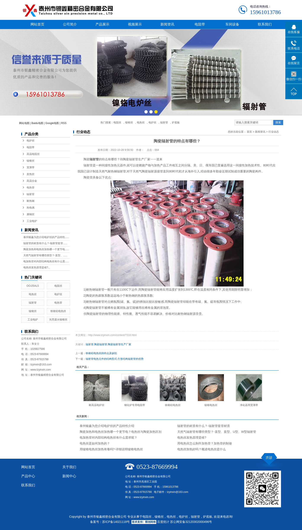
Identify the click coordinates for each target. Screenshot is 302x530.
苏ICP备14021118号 (116, 522)
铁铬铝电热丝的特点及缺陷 (101, 353)
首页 (249, 131)
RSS (63, 123)
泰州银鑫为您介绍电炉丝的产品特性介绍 (107, 426)
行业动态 (273, 131)
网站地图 (24, 123)
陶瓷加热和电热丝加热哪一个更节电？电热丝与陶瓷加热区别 (120, 431)
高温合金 (32, 180)
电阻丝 (117, 122)
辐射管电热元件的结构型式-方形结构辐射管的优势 (115, 358)
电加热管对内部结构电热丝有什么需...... (46, 261)
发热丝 (30, 174)
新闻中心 (69, 476)
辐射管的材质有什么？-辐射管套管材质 (203, 426)
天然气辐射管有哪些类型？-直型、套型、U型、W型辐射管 (216, 431)
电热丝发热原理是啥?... (36, 267)
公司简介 (70, 24)
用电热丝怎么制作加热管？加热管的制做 (204, 443)
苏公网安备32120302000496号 (191, 522)
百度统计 (163, 522)
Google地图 (52, 123)
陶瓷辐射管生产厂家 (119, 344)
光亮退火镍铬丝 (58, 319)
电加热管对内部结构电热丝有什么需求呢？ (108, 437)
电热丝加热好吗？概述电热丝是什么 (201, 449)
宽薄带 (30, 167)
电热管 (30, 187)
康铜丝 (30, 214)
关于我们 (69, 467)
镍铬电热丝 (210, 405)
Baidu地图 (37, 123)
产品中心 (28, 476)
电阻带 (200, 24)
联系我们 (265, 24)
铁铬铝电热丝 (58, 311)
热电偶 (30, 207)
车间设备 (232, 24)
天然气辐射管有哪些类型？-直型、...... (45, 255)
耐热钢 (30, 200)
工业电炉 (32, 221)
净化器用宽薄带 (249, 405)
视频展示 (135, 24)
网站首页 (37, 24)
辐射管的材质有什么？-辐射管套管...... (45, 243)
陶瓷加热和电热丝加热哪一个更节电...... (46, 249)
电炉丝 (152, 122)
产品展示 (102, 24)
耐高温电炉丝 (96, 405)
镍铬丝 (129, 122)
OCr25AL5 (33, 285)
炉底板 (176, 122)
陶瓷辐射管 (100, 344)
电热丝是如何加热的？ (95, 443)
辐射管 (164, 122)
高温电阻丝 (33, 154)
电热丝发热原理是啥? (191, 437)
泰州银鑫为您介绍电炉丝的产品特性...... (46, 237)
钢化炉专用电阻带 (134, 405)
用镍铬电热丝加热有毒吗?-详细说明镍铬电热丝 (111, 449)
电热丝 (141, 122)
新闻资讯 (167, 24)
